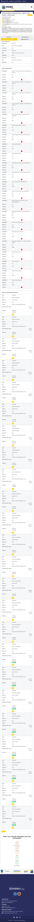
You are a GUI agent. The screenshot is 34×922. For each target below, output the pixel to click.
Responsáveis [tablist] (25, 39)
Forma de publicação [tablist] (9, 39)
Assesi (12, 920)
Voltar (3, 831)
